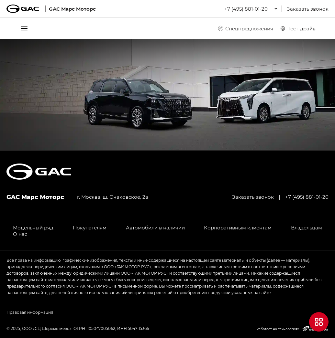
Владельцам (306, 227)
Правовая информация (29, 312)
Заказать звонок (308, 8)
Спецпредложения (245, 28)
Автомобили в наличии (155, 227)
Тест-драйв (298, 28)
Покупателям (89, 227)
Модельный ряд (33, 227)
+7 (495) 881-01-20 (307, 197)
